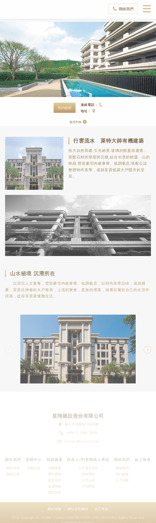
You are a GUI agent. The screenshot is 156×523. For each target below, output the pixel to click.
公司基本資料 (88, 479)
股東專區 (88, 485)
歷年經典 (54, 485)
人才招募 (122, 491)
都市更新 (54, 503)
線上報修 (143, 470)
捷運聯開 (54, 497)
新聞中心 (34, 470)
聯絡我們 (126, 6)
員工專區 (101, 516)
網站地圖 (54, 516)
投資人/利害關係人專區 (88, 470)
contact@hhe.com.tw (81, 452)
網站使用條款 (78, 516)
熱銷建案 (55, 470)
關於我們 (13, 470)
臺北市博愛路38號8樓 (82, 435)
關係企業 (13, 485)
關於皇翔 (13, 479)
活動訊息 (33, 479)
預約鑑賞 (65, 111)
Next (147, 353)
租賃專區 (54, 491)
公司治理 (88, 491)
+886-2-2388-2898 (81, 443)
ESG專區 (88, 497)
